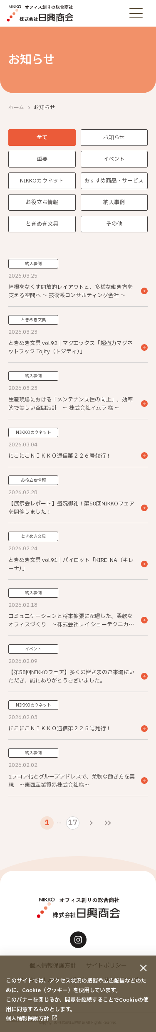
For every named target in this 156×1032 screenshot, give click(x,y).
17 (72, 822)
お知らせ (114, 137)
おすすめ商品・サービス (114, 181)
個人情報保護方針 (27, 1019)
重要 (42, 159)
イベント (114, 159)
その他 (114, 224)
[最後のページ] (107, 823)
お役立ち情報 (42, 202)
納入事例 (114, 202)
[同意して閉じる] (143, 968)
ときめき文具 (42, 224)
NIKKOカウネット (42, 181)
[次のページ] (91, 823)
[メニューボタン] (136, 13)
